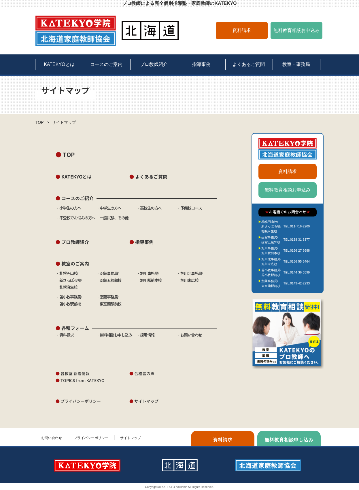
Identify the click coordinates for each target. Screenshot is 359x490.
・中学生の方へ (108, 208)
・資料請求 (65, 335)
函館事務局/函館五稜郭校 (270, 239)
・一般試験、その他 (112, 218)
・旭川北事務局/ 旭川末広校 (190, 280)
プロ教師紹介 (154, 64)
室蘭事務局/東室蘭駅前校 (270, 283)
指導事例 (201, 64)
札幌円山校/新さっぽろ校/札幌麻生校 (271, 226)
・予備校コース (189, 208)
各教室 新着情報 (73, 373)
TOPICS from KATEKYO (80, 380)
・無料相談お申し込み (114, 335)
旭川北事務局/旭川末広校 (271, 261)
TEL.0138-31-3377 (296, 239)
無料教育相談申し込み (288, 439)
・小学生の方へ (68, 208)
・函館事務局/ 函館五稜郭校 (108, 280)
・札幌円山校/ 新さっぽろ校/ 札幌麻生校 (69, 280)
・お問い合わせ (189, 335)
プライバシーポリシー (78, 401)
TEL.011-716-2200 (296, 226)
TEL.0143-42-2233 (296, 283)
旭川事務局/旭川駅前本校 (270, 250)
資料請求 (242, 30)
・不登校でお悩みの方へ (75, 218)
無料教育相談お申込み (296, 30)
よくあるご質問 (249, 64)
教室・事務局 (296, 64)
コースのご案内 (106, 64)
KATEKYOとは (59, 64)
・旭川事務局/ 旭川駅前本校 (149, 280)
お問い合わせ (51, 438)
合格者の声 (141, 373)
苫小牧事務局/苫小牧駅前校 (271, 272)
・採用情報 (145, 335)
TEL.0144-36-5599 (296, 272)
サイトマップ (143, 401)
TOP (39, 122)
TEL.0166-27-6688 (296, 250)
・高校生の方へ (149, 208)
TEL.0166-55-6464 (296, 261)
